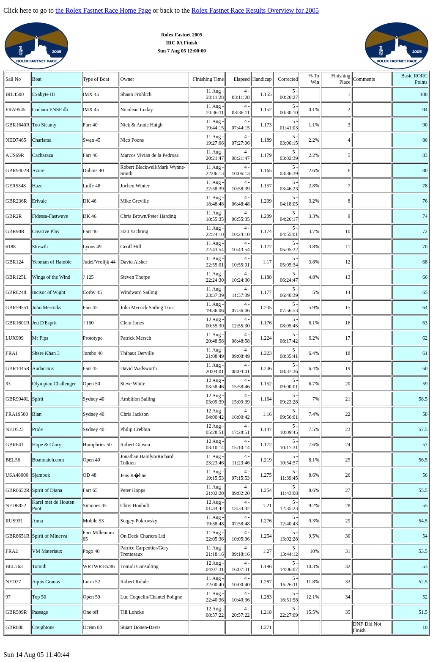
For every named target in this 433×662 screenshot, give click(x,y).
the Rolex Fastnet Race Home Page (103, 10)
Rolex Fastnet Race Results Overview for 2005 (255, 10)
